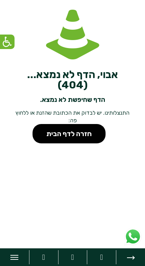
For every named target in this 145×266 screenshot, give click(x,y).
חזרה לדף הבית (69, 134)
